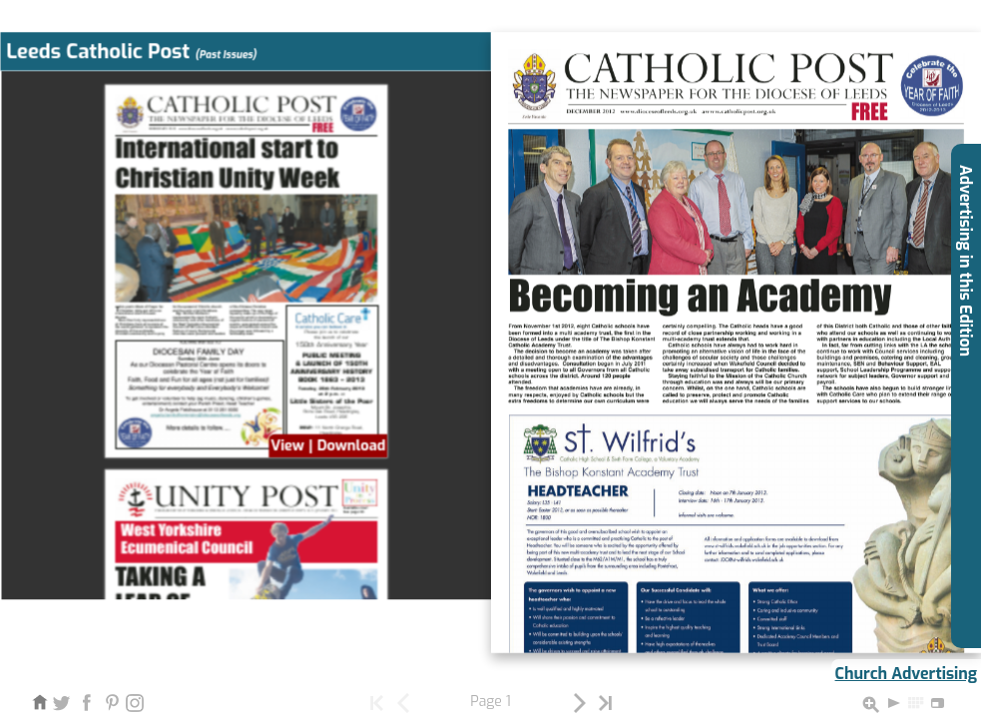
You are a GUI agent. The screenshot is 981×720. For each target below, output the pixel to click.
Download (350, 445)
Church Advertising (906, 673)
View (287, 445)
